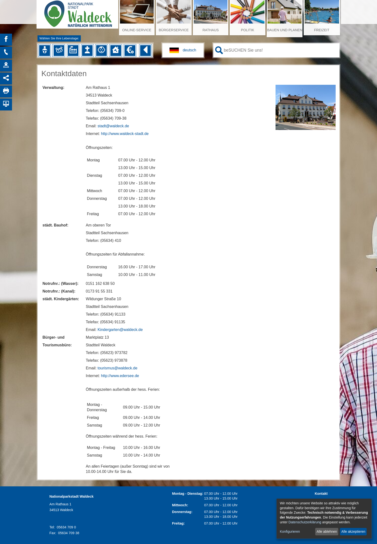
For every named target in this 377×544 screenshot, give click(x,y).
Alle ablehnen (327, 531)
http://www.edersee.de (120, 376)
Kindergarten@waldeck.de (120, 330)
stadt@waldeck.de (113, 126)
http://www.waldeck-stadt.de (125, 134)
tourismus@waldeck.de (118, 368)
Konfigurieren (290, 531)
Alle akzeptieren (353, 531)
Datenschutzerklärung (305, 522)
